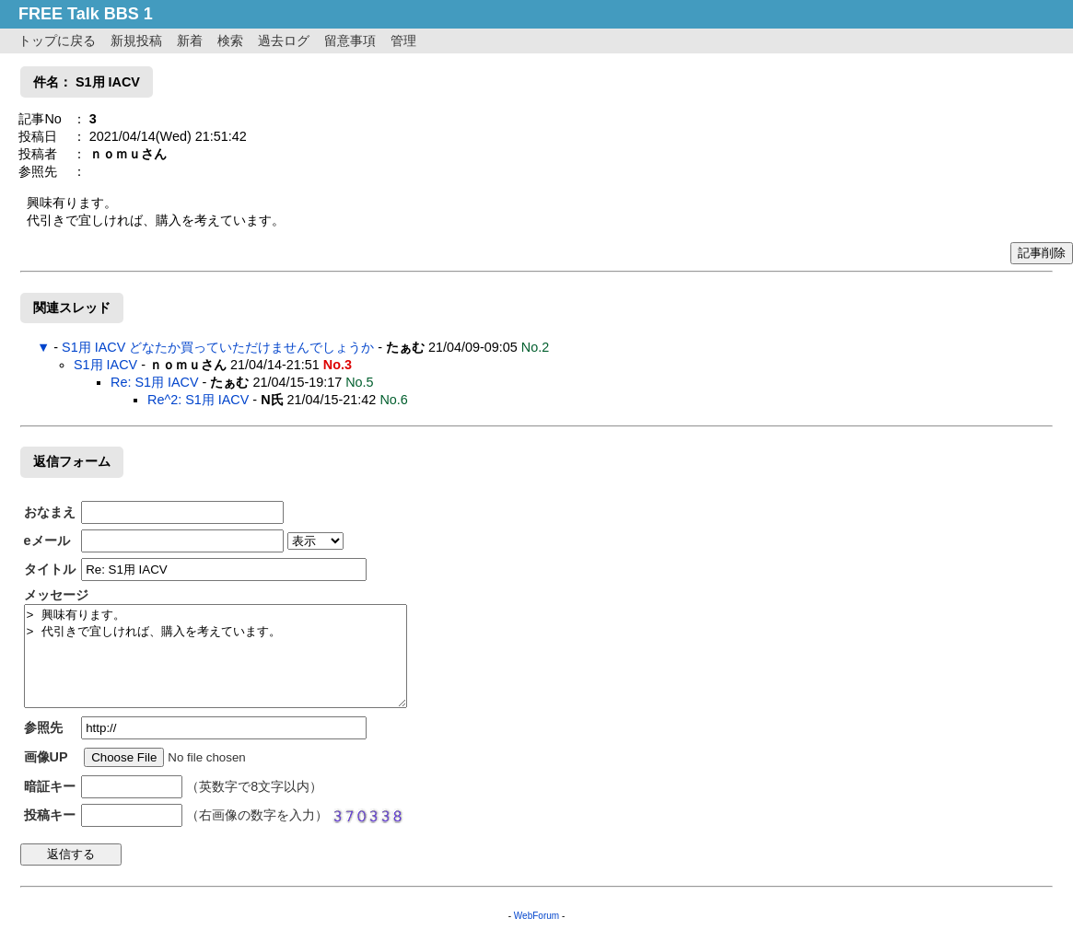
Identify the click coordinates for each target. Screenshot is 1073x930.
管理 (403, 40)
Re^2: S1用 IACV (198, 399)
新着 (190, 40)
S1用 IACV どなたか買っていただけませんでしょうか (218, 347)
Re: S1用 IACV (155, 382)
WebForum (536, 916)
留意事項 (350, 40)
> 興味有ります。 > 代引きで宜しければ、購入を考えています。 (215, 656)
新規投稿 (136, 40)
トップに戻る (57, 40)
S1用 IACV (105, 364)
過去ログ (283, 40)
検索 (230, 40)
